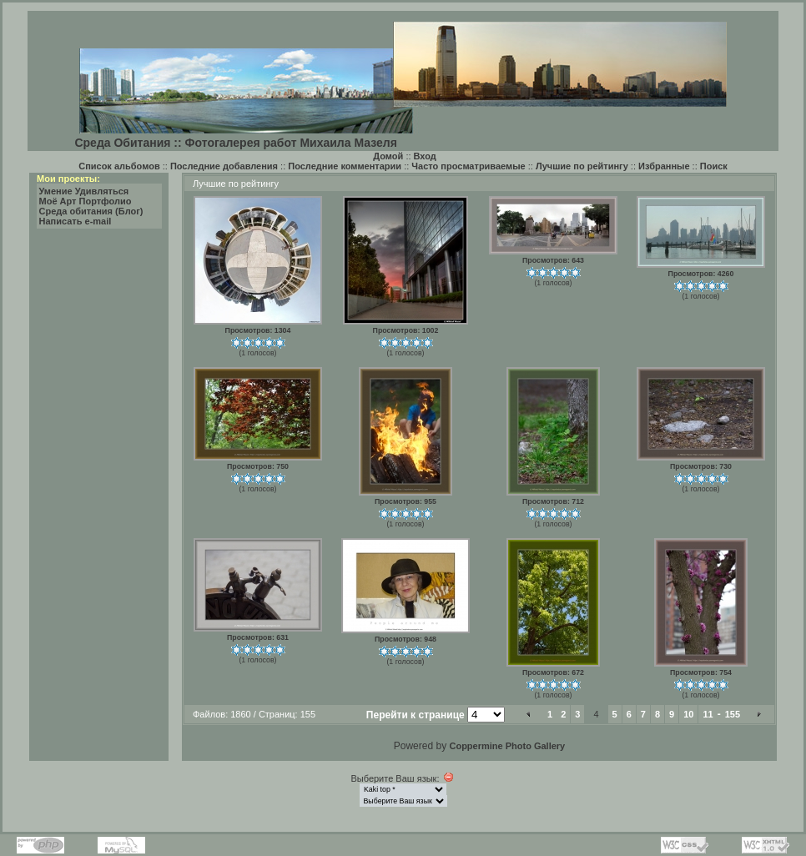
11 (708, 714)
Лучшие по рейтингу (582, 166)
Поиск (714, 166)
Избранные (664, 166)
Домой (388, 156)
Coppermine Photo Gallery (507, 746)
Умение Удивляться (84, 191)
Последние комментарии (344, 166)
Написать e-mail (75, 221)
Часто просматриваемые (468, 166)
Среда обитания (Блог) (91, 211)
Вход (425, 156)
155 (732, 714)
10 (688, 714)
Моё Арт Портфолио (85, 201)
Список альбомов (118, 166)
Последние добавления (224, 166)
